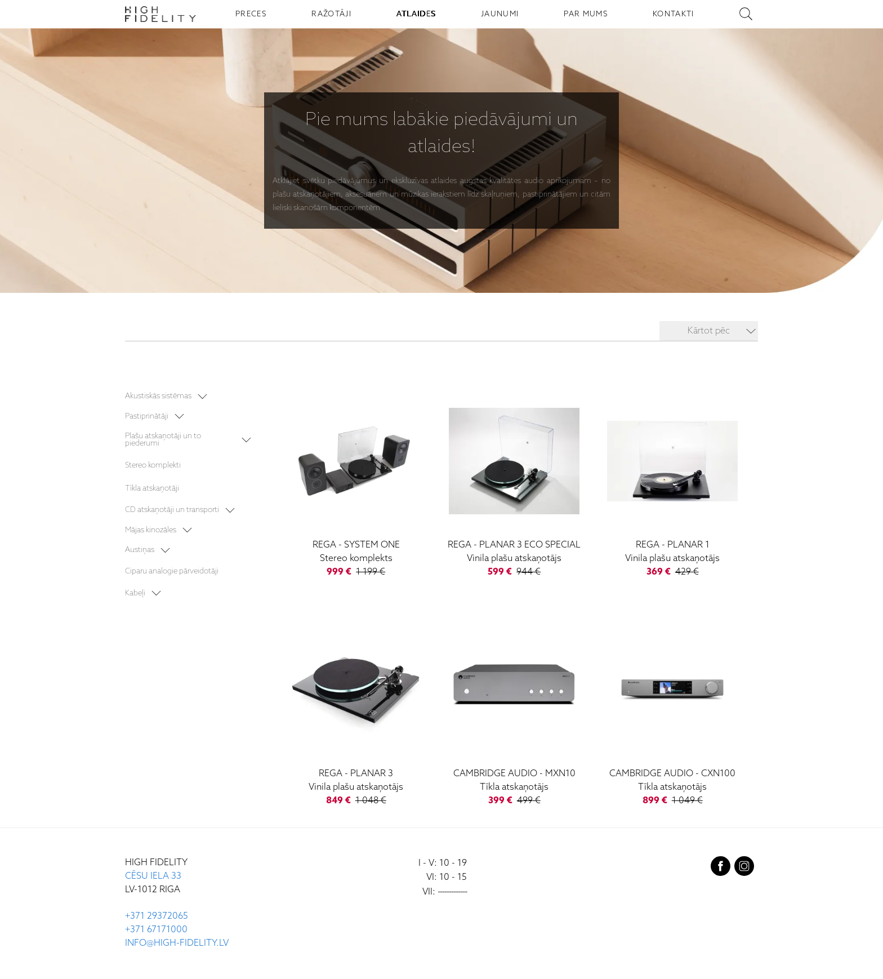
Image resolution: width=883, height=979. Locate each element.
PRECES (250, 14)
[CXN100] (672, 713)
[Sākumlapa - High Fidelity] (160, 14)
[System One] (356, 484)
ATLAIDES (416, 14)
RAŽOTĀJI (331, 14)
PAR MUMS (586, 14)
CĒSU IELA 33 (153, 876)
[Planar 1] (672, 484)
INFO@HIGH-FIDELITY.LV (177, 943)
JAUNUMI (500, 14)
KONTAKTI (673, 14)
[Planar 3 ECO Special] (514, 484)
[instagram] (744, 869)
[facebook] (720, 869)
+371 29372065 (156, 916)
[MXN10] (514, 713)
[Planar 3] (356, 713)
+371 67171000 (156, 930)
